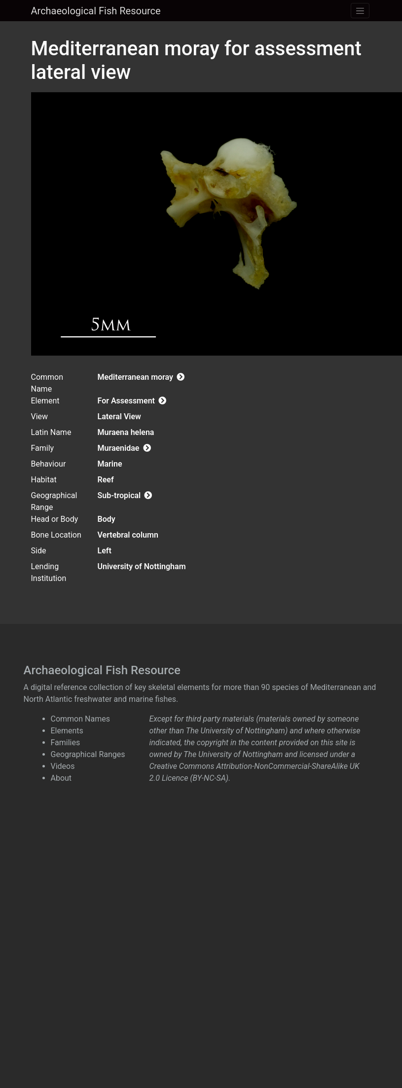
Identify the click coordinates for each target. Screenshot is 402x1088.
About (61, 778)
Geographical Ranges (88, 754)
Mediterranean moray (141, 377)
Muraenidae (124, 448)
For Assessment (132, 400)
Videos (63, 766)
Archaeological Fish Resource (96, 11)
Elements (67, 730)
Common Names (80, 719)
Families (65, 742)
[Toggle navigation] (360, 11)
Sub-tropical (125, 495)
